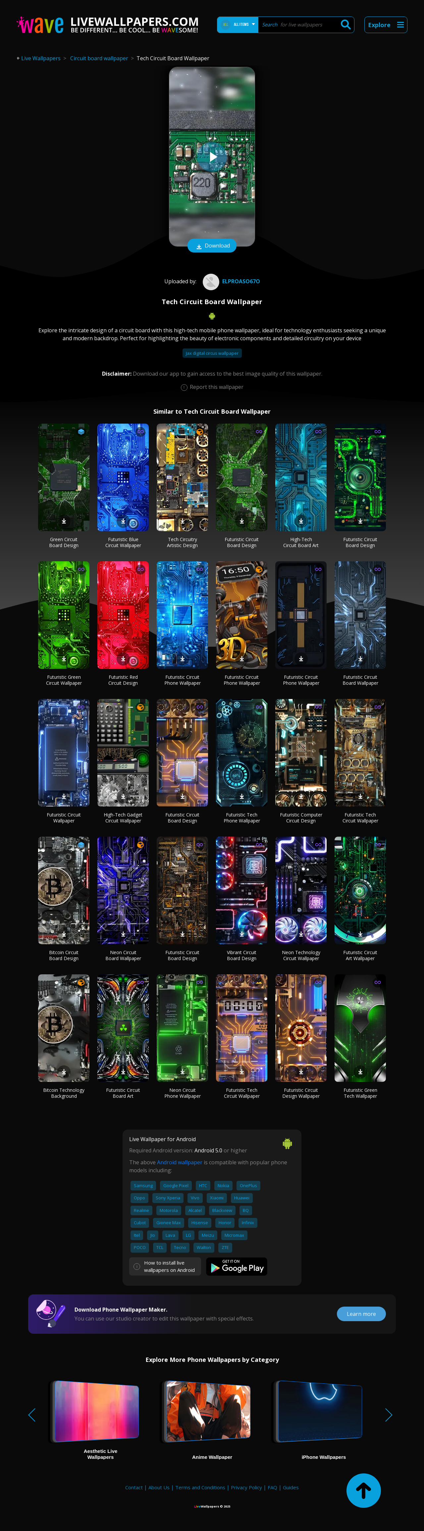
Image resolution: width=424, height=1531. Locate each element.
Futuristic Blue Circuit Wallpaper (123, 542)
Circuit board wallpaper (99, 58)
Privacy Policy (246, 1487)
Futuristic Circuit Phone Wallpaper (182, 680)
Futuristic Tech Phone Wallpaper (242, 818)
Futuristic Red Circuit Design (123, 680)
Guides (291, 1487)
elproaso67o (230, 281)
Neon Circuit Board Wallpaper (123, 955)
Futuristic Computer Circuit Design (301, 818)
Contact (134, 1487)
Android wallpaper (179, 1162)
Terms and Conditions (200, 1487)
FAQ (272, 1487)
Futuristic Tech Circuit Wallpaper (360, 818)
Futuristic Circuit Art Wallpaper (360, 955)
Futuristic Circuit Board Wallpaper (360, 680)
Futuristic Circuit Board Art (123, 1093)
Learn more (361, 1314)
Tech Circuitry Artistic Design (182, 542)
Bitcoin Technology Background (63, 1093)
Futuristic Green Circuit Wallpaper (64, 680)
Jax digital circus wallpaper (212, 353)
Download (212, 246)
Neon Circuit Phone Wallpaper (182, 1093)
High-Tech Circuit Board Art (301, 542)
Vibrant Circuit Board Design (241, 955)
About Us (159, 1487)
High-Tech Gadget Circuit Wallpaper (123, 818)
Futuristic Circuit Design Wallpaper (301, 1093)
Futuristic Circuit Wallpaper (64, 818)
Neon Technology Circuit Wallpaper (301, 955)
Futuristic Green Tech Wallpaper (360, 1093)
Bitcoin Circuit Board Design (64, 955)
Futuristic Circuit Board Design (242, 542)
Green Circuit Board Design (64, 542)
